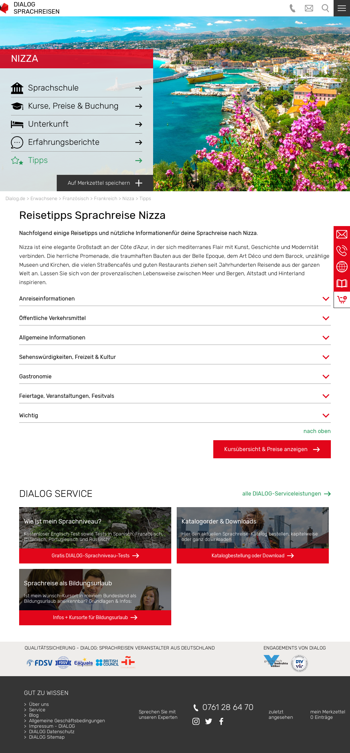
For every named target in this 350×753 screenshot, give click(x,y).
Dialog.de (15, 198)
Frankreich (105, 198)
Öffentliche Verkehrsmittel (52, 318)
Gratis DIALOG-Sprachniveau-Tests (91, 556)
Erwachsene (43, 198)
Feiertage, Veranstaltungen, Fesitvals (66, 396)
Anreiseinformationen (47, 298)
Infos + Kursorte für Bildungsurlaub (90, 617)
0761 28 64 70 (228, 707)
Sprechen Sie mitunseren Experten (158, 714)
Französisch (76, 198)
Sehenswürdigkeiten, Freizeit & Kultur (67, 357)
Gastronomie (35, 376)
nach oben (317, 431)
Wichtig (28, 415)
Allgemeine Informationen (52, 337)
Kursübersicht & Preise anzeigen (272, 449)
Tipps (145, 198)
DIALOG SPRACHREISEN (36, 8)
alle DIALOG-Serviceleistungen (281, 493)
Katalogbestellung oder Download (248, 556)
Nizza (24, 58)
